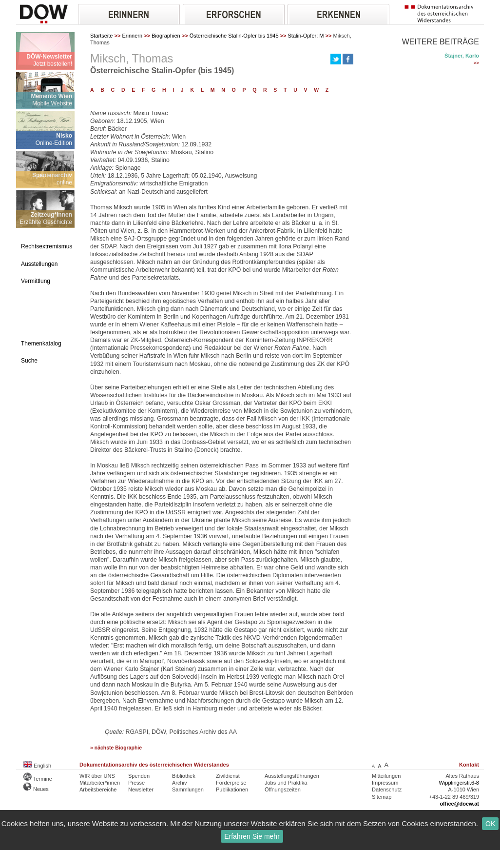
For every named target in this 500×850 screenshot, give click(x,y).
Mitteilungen (386, 776)
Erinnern (132, 36)
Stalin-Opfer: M (306, 36)
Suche (29, 360)
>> (476, 63)
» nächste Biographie (116, 747)
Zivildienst (228, 776)
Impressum (385, 783)
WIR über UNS (97, 776)
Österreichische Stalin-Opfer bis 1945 (234, 36)
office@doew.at (459, 804)
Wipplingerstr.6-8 (459, 783)
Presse (136, 783)
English (37, 766)
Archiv (179, 783)
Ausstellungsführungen (292, 776)
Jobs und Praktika (286, 783)
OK (490, 824)
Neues (36, 789)
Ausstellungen (39, 264)
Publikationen (232, 789)
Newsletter (141, 789)
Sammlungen (188, 789)
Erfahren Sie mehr (252, 836)
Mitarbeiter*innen (99, 783)
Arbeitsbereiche (97, 789)
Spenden (139, 776)
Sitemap (381, 797)
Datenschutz (387, 789)
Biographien (166, 36)
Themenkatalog (41, 343)
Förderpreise (231, 783)
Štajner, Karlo (461, 56)
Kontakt (469, 765)
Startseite (101, 36)
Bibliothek (183, 776)
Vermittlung (35, 281)
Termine (37, 779)
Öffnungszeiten (283, 789)
